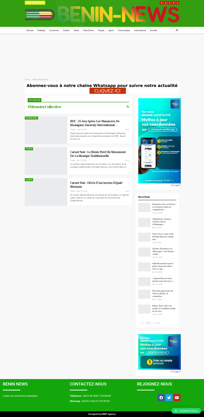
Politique (41, 30)
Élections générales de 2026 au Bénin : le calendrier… (162, 294)
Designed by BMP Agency (102, 414)
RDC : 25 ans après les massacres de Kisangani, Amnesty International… (94, 123)
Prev (141, 323)
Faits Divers (88, 30)
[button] (186, 411)
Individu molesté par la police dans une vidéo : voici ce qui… (162, 266)
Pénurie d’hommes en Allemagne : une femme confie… (163, 251)
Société (153, 30)
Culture (66, 30)
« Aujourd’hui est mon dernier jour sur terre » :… (164, 279)
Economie (54, 30)
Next (149, 323)
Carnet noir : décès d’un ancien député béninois (96, 185)
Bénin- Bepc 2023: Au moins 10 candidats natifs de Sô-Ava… (164, 309)
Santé (76, 30)
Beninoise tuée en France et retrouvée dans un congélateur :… (164, 207)
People (101, 30)
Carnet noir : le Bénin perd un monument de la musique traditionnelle (98, 154)
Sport (111, 30)
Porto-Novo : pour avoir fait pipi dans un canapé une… (163, 237)
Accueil (29, 30)
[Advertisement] (102, 55)
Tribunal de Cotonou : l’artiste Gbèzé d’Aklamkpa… (162, 222)
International (140, 30)
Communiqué (124, 30)
